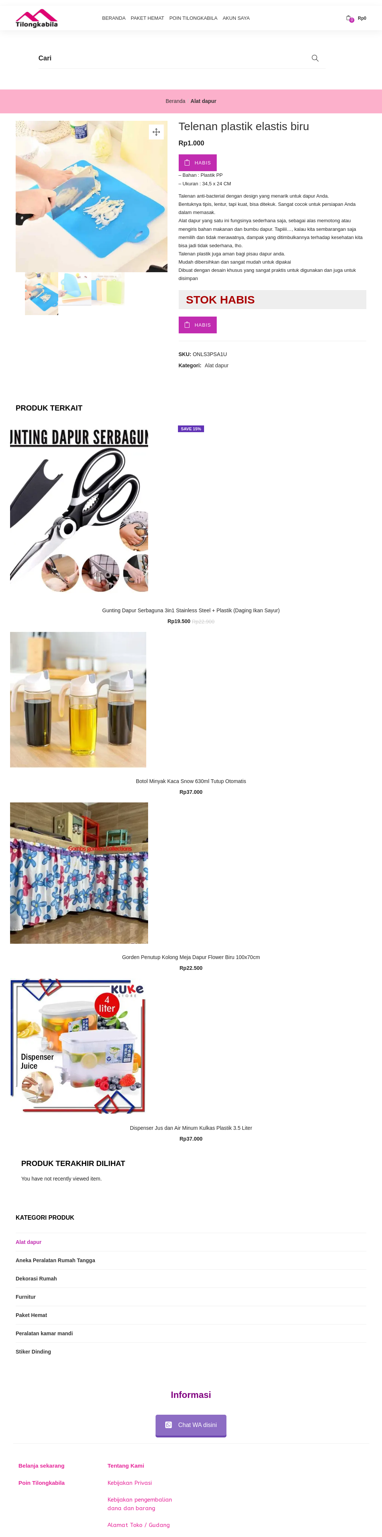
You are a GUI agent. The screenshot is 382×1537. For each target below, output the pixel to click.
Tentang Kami (125, 1459)
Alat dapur (203, 95)
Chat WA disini (191, 1418)
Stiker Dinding (33, 1345)
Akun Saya (236, 12)
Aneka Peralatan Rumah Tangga (55, 1254)
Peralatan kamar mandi (44, 1327)
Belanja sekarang (42, 1459)
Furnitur (26, 1291)
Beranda (114, 12)
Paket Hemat (147, 12)
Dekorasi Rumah (36, 1272)
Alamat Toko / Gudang (138, 1519)
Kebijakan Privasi (129, 1477)
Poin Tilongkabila (193, 12)
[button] (356, 12)
